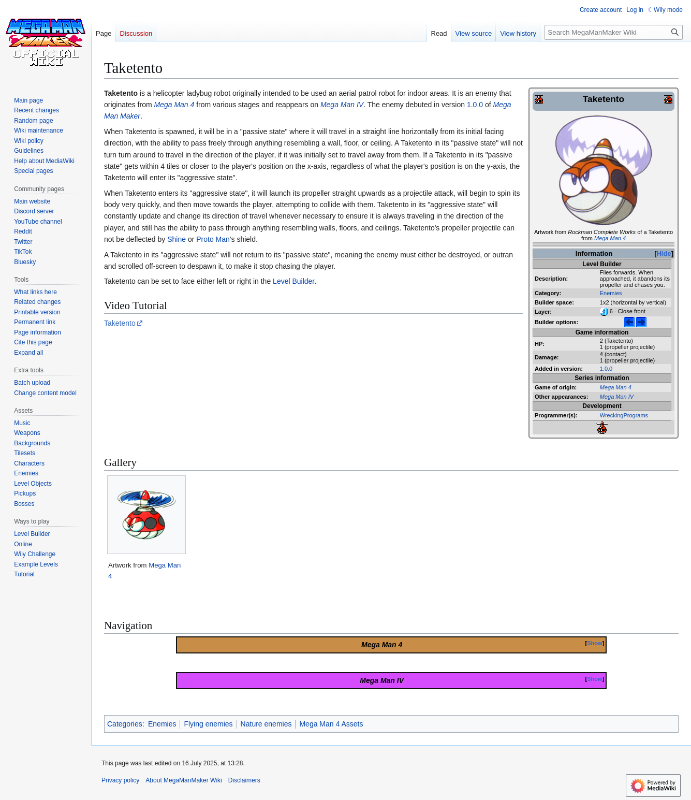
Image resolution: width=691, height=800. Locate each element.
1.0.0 (606, 369)
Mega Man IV (617, 397)
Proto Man (213, 239)
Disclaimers (244, 780)
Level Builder (293, 281)
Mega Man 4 (610, 238)
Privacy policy (120, 780)
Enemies (611, 293)
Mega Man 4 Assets (331, 724)
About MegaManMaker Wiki (183, 780)
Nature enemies (266, 724)
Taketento (120, 323)
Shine (176, 239)
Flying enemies (208, 724)
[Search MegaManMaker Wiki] (614, 32)
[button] (28, 352)
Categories (124, 724)
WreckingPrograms (624, 415)
